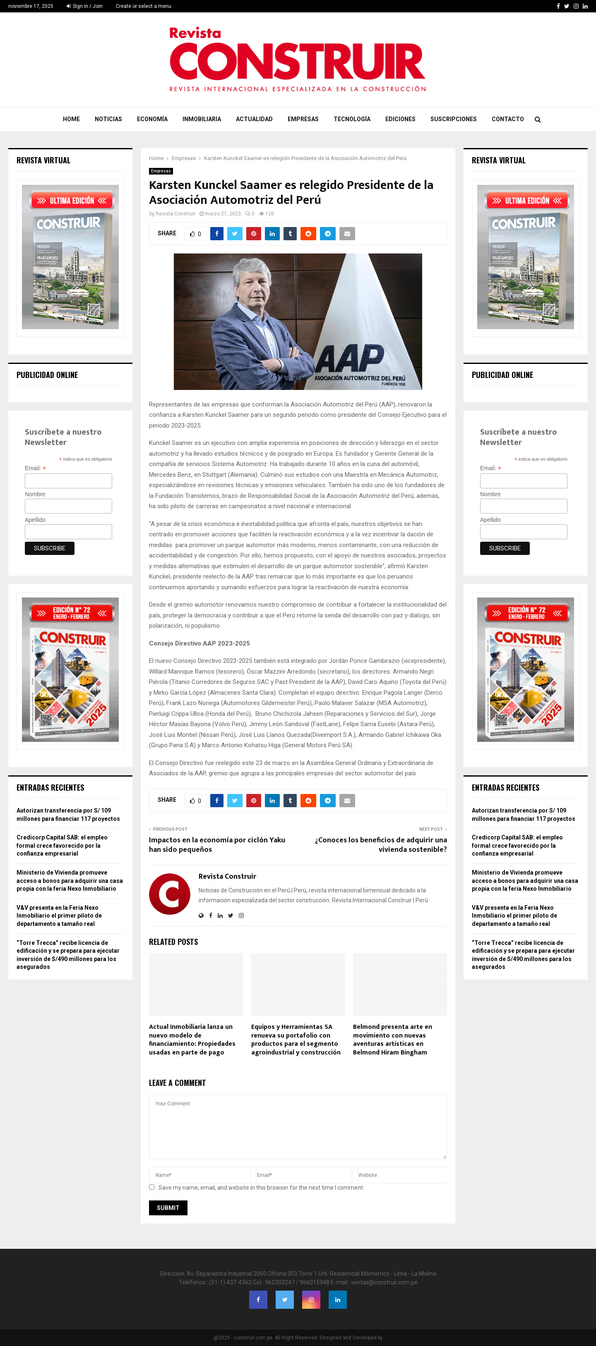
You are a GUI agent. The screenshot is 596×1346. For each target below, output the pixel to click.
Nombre (35, 494)
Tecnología (352, 119)
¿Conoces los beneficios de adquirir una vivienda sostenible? (381, 845)
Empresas (303, 119)
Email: (35, 468)
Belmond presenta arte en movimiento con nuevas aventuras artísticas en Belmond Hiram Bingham (392, 1039)
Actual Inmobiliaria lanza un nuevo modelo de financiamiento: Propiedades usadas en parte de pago (192, 1039)
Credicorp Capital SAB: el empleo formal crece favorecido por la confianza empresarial (62, 845)
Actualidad (254, 119)
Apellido (35, 519)
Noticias (108, 119)
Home (71, 119)
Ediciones (400, 119)
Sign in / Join (85, 6)
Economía (152, 119)
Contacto (508, 119)
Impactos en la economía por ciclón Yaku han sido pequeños (217, 845)
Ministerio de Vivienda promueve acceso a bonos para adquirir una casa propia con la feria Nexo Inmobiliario (70, 880)
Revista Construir (175, 214)
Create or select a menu (143, 6)
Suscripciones (453, 119)
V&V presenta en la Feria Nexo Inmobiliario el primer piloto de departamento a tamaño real (59, 915)
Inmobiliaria (202, 119)
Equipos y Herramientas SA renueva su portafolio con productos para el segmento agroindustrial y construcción (296, 1039)
